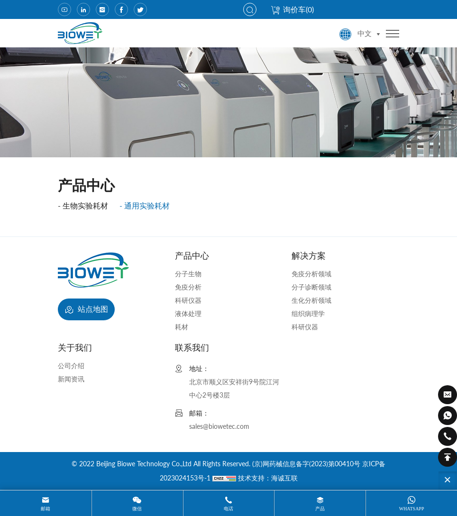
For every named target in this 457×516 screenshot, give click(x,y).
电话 (228, 508)
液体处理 (188, 313)
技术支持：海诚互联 (268, 478)
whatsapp (411, 508)
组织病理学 (308, 313)
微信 (137, 508)
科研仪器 (188, 300)
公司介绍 (71, 366)
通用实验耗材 (147, 205)
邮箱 (45, 508)
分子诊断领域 (311, 287)
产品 (320, 508)
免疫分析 (188, 287)
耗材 (181, 327)
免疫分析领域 (311, 274)
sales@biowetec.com (219, 426)
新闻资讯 (71, 379)
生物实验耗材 (85, 205)
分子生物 (188, 274)
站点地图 (86, 309)
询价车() (292, 9)
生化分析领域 (311, 300)
